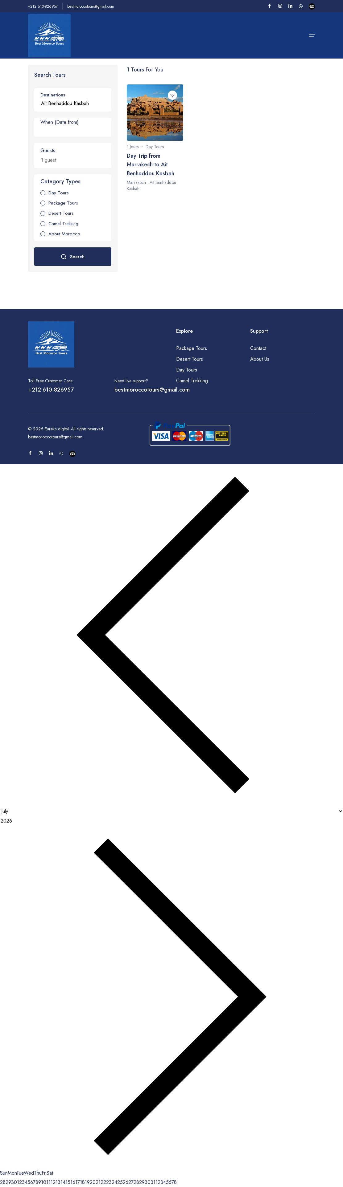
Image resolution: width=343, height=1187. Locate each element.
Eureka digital (57, 429)
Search (73, 256)
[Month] (171, 811)
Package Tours (191, 348)
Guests (47, 150)
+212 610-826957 (43, 6)
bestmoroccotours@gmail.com (90, 6)
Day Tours (186, 369)
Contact (258, 348)
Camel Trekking (192, 380)
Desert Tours (189, 359)
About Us (259, 359)
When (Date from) (59, 122)
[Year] (171, 821)
